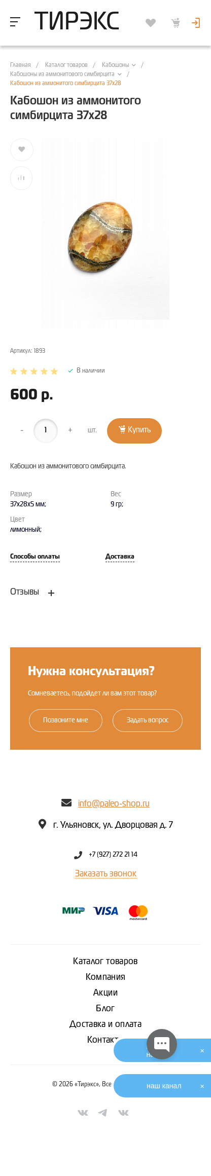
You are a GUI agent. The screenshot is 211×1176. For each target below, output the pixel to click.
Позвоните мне (65, 720)
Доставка (120, 557)
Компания (106, 977)
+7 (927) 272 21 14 (113, 855)
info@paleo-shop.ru (114, 804)
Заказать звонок (105, 874)
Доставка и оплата (105, 1024)
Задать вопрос (147, 720)
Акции (105, 993)
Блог (105, 1009)
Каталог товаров (105, 962)
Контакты (105, 1040)
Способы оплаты (35, 557)
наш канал (164, 1086)
